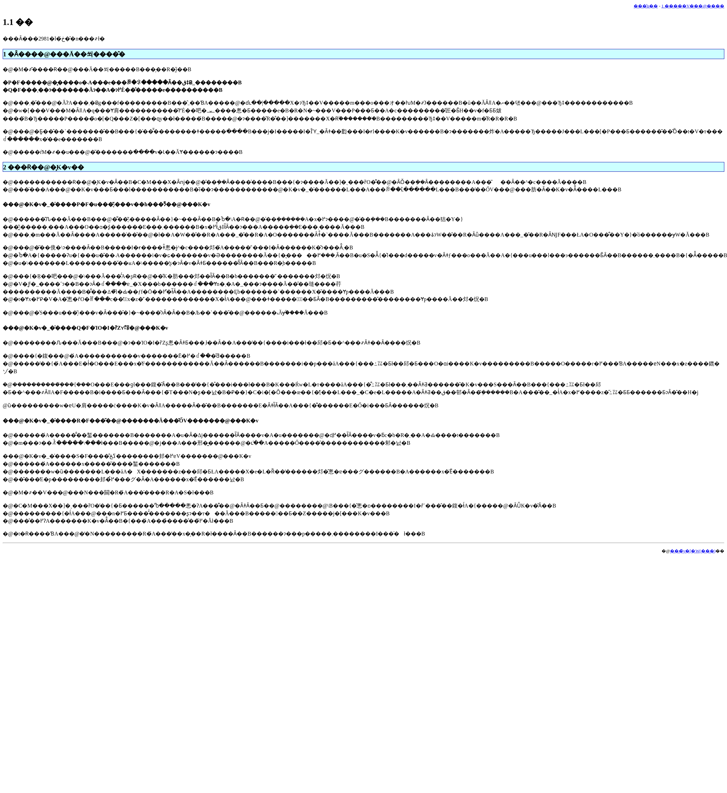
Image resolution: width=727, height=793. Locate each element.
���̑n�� (646, 6)
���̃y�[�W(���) (693, 551)
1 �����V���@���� (692, 6)
